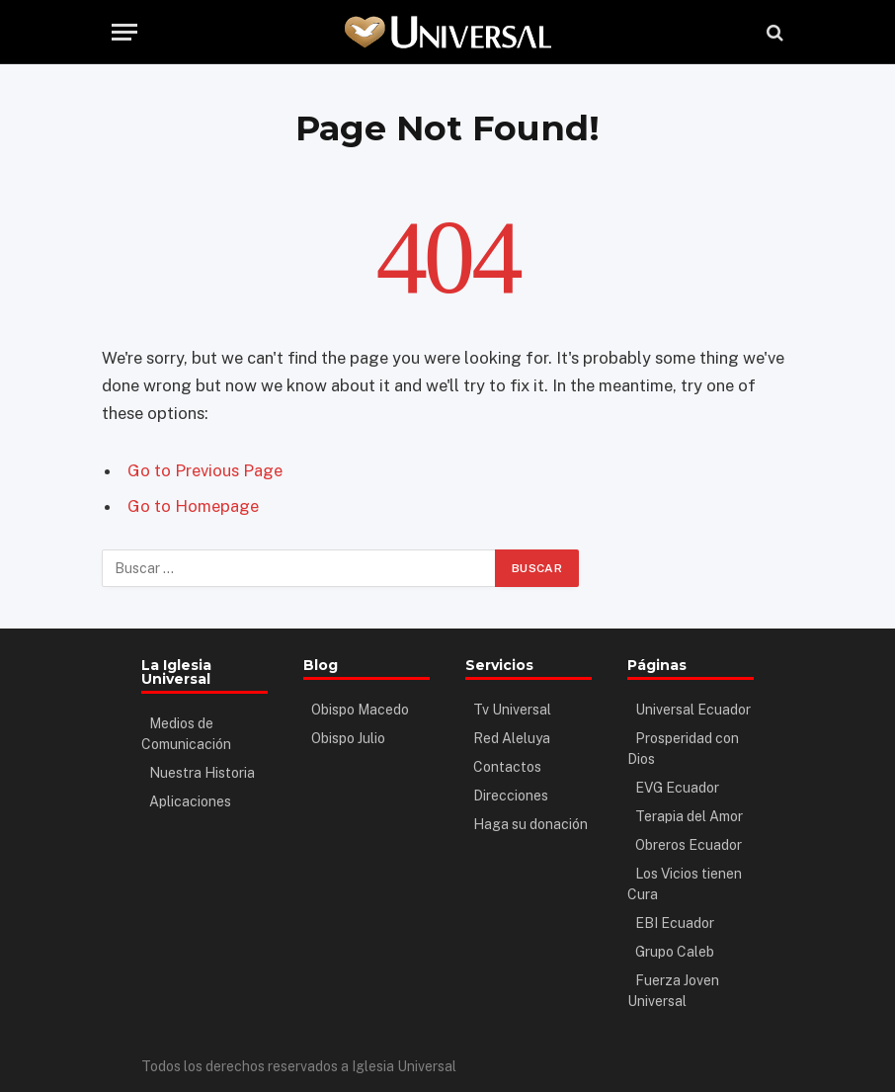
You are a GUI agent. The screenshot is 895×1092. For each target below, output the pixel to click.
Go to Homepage (193, 506)
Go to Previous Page (205, 470)
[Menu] (124, 32)
